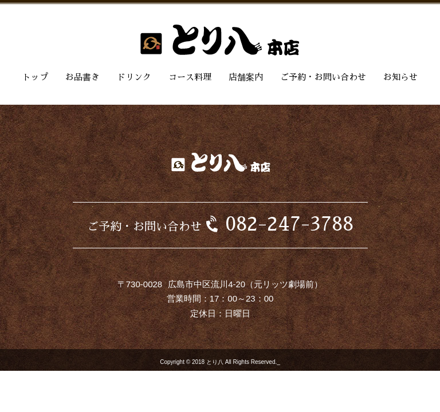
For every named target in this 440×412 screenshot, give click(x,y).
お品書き (82, 77)
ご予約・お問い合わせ (323, 77)
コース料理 (189, 77)
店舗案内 (246, 77)
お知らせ (400, 77)
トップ (35, 77)
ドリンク (134, 77)
